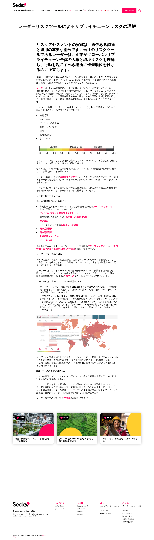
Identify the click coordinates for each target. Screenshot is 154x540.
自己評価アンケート (69, 176)
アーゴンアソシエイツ (103, 206)
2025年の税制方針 (128, 522)
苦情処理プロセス (128, 513)
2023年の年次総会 (128, 519)
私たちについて (94, 10)
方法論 (67, 398)
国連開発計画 (46, 232)
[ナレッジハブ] (85, 10)
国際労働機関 (46, 228)
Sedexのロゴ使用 (105, 513)
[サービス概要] (51, 10)
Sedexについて (82, 506)
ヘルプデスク (103, 511)
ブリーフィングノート (98, 246)
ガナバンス (81, 509)
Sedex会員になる (62, 10)
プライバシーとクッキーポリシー (131, 507)
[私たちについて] (101, 10)
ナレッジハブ (78, 10)
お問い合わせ (129, 10)
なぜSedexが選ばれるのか (24, 10)
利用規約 (125, 511)
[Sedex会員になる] (70, 10)
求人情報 (80, 512)
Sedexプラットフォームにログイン (109, 507)
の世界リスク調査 (69, 224)
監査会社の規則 (127, 516)
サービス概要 (45, 10)
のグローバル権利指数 (76, 217)
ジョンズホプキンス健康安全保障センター (60, 213)
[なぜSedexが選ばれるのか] (36, 10)
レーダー (40, 88)
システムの (69, 276)
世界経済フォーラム (49, 236)
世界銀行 (44, 220)
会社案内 (80, 514)
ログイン (114, 10)
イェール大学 (46, 240)
